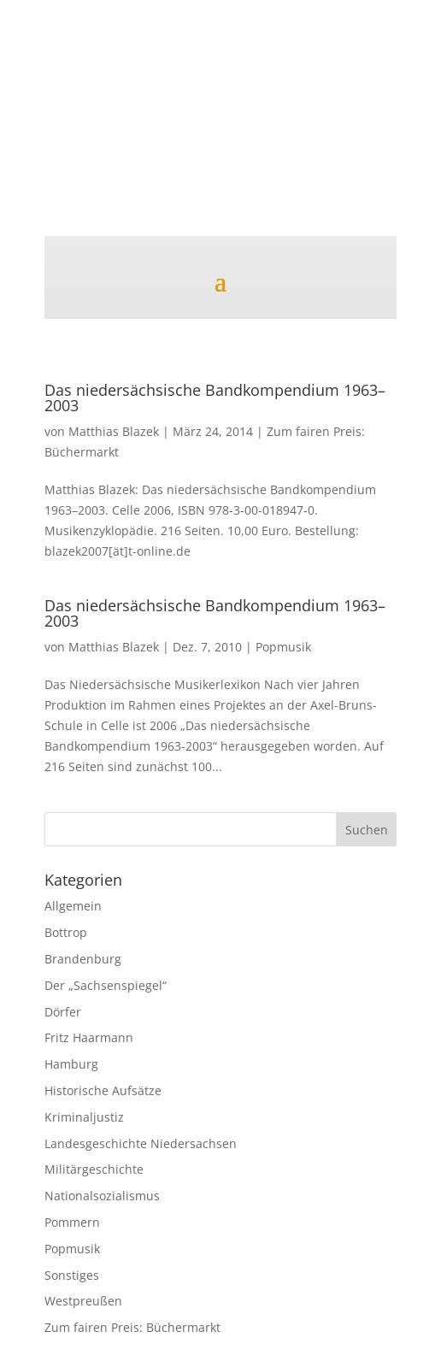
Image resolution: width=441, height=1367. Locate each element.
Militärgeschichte (94, 1169)
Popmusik (283, 647)
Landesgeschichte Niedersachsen (140, 1143)
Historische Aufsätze (103, 1090)
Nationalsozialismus (102, 1195)
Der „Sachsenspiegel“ (105, 985)
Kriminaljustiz (84, 1117)
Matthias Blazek (113, 431)
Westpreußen (83, 1301)
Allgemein (73, 906)
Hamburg (71, 1064)
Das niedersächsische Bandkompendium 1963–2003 (214, 397)
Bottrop (65, 932)
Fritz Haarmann (88, 1037)
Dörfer (62, 1012)
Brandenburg (82, 959)
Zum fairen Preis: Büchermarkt (132, 1327)
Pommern (72, 1222)
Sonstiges (71, 1275)
